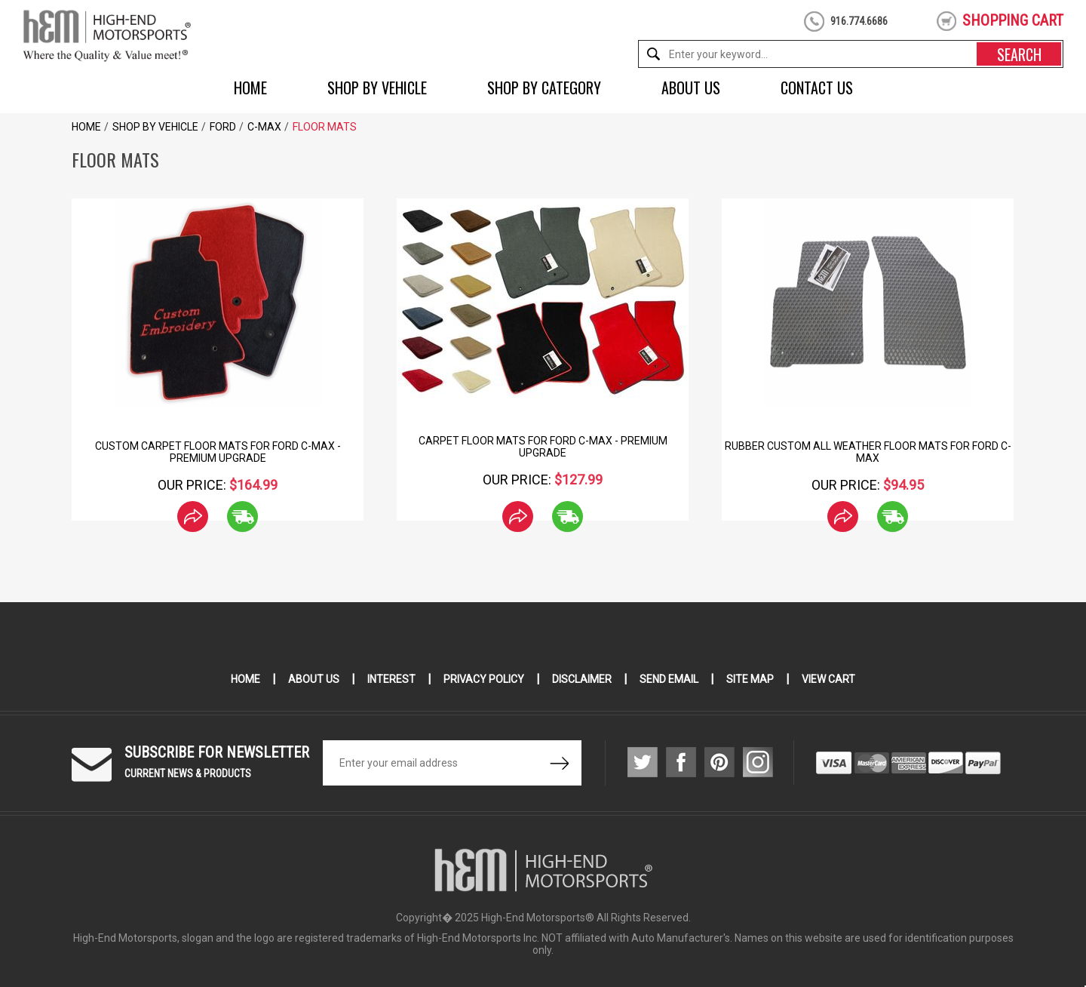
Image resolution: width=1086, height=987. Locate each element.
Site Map (750, 679)
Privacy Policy (483, 679)
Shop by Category (544, 87)
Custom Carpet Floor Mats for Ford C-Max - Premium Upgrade (218, 452)
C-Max (264, 127)
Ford (223, 127)
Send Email (669, 679)
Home (250, 87)
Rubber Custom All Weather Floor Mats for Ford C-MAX (868, 452)
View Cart (828, 679)
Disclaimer (582, 679)
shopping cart (1012, 20)
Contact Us (817, 87)
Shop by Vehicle (377, 87)
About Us (690, 87)
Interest (391, 679)
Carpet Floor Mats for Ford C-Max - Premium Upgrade (543, 447)
